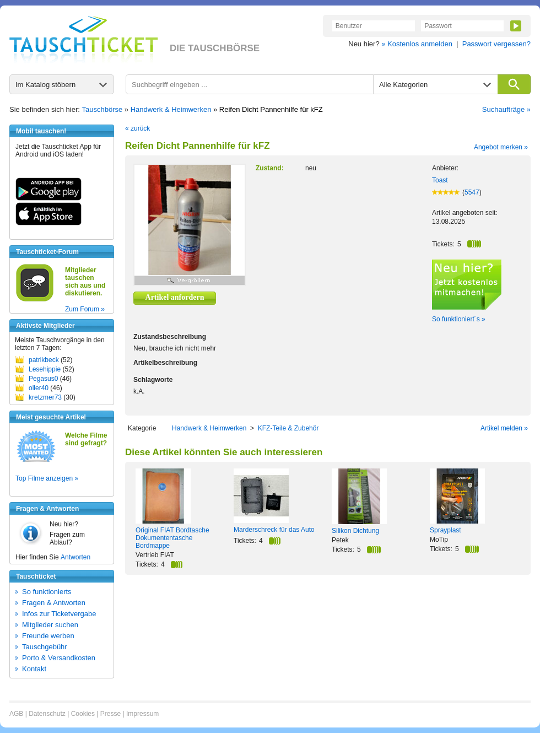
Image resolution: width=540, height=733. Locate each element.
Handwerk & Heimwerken (171, 109)
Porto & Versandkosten (58, 658)
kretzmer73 (45, 397)
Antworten (75, 557)
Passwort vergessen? (496, 44)
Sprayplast (445, 530)
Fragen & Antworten (53, 603)
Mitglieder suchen (50, 625)
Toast (440, 180)
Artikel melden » (504, 428)
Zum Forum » (85, 309)
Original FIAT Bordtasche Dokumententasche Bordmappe (172, 537)
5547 (472, 192)
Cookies (83, 714)
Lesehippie (45, 369)
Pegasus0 (43, 378)
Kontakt (34, 669)
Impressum (142, 714)
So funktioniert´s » (458, 319)
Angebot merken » (501, 147)
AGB (16, 714)
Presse (110, 714)
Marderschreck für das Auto (274, 529)
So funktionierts (47, 592)
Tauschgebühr (44, 647)
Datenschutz (47, 714)
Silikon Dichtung (355, 531)
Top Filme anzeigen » (46, 478)
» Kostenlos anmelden (416, 44)
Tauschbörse (102, 109)
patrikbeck (44, 360)
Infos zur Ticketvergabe (59, 614)
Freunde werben (48, 636)
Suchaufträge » (506, 109)
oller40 (38, 388)
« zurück (137, 128)
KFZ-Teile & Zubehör (288, 428)
